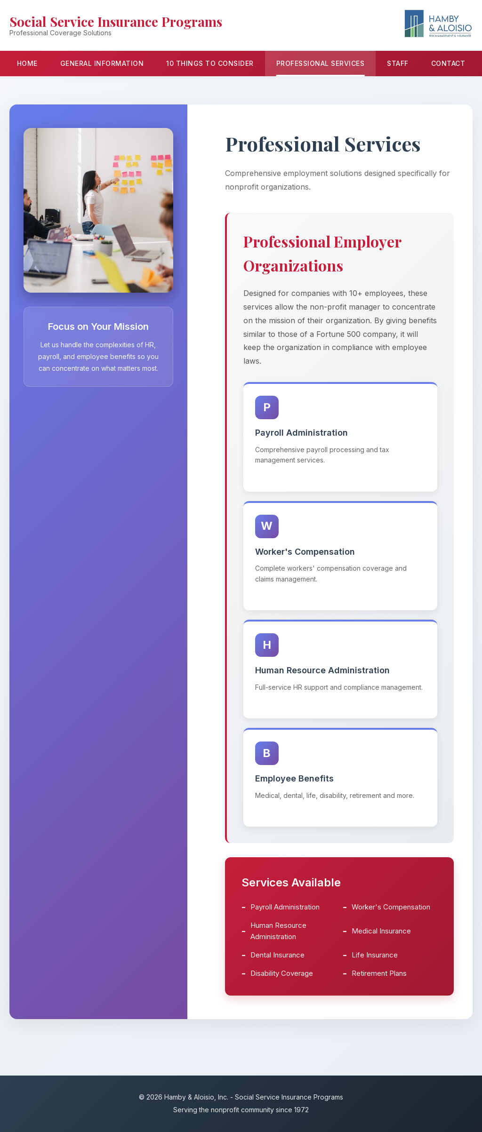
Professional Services (320, 63)
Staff (398, 63)
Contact (448, 63)
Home (27, 63)
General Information (102, 63)
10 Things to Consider (210, 63)
